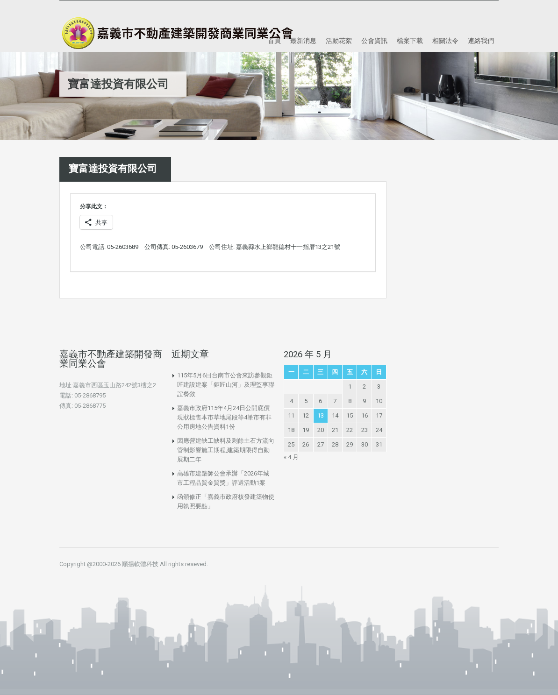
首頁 (274, 40)
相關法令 (445, 40)
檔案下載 (410, 40)
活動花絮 (339, 40)
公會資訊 (374, 40)
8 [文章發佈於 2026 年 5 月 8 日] (349, 400)
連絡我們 (481, 40)
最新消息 (303, 40)
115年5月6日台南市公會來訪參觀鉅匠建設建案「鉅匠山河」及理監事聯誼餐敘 (225, 384)
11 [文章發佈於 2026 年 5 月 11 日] (291, 415)
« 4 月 (291, 457)
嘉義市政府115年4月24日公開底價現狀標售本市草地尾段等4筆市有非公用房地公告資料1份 (224, 417)
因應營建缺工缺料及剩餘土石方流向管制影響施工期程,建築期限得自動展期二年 (225, 450)
